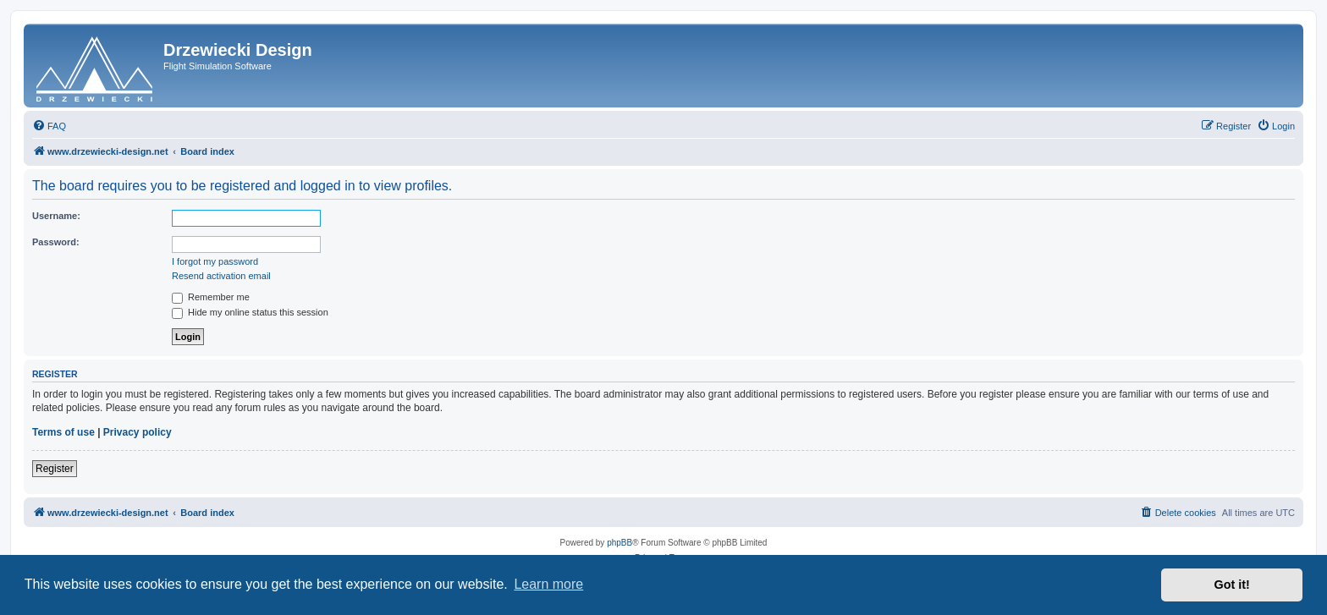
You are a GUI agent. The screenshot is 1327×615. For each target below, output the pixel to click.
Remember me (211, 297)
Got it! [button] (1232, 584)
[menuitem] (49, 126)
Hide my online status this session (250, 312)
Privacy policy (137, 432)
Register (55, 469)
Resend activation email (221, 276)
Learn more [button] (548, 584)
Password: (56, 242)
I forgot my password (215, 261)
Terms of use (63, 432)
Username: (56, 216)
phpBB (619, 542)
